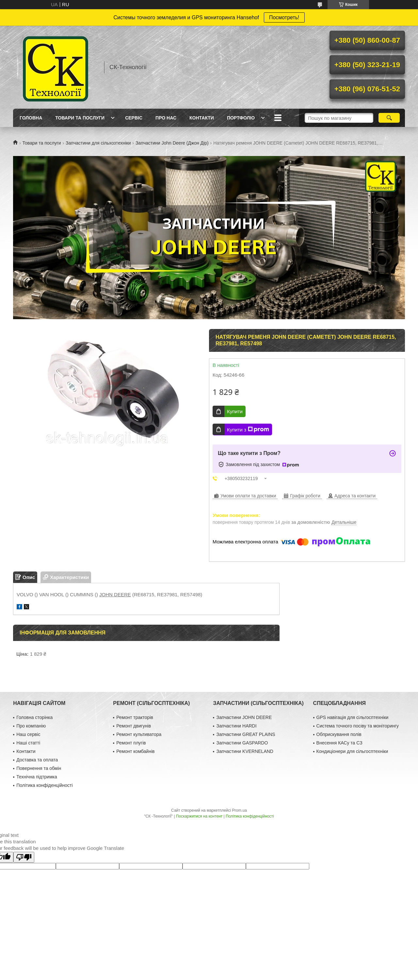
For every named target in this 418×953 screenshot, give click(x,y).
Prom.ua (239, 810)
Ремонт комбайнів (135, 751)
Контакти (201, 117)
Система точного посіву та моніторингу (357, 725)
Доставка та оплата (37, 759)
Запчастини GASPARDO (242, 742)
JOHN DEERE (115, 594)
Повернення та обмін (38, 768)
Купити (235, 411)
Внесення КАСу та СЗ (339, 742)
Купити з (248, 429)
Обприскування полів (339, 734)
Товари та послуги (79, 117)
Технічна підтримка (36, 776)
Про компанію (31, 725)
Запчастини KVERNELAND (244, 751)
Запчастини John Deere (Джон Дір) (172, 143)
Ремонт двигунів (133, 725)
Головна (31, 117)
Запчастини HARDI (236, 725)
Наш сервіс (28, 734)
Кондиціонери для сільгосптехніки (352, 751)
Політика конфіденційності (44, 785)
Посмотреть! (284, 17)
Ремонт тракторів (134, 717)
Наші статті (28, 742)
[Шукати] (389, 118)
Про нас (165, 117)
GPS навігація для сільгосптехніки (352, 717)
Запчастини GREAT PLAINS (245, 734)
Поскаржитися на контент (199, 816)
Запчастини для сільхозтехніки (98, 143)
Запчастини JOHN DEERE (244, 717)
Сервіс (133, 117)
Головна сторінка (34, 717)
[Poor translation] (23, 857)
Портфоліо (241, 117)
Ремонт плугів (131, 742)
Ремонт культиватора (138, 734)
